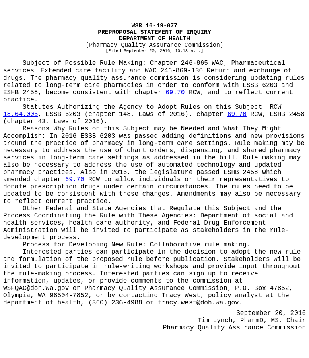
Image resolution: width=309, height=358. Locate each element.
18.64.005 (20, 114)
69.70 (175, 92)
